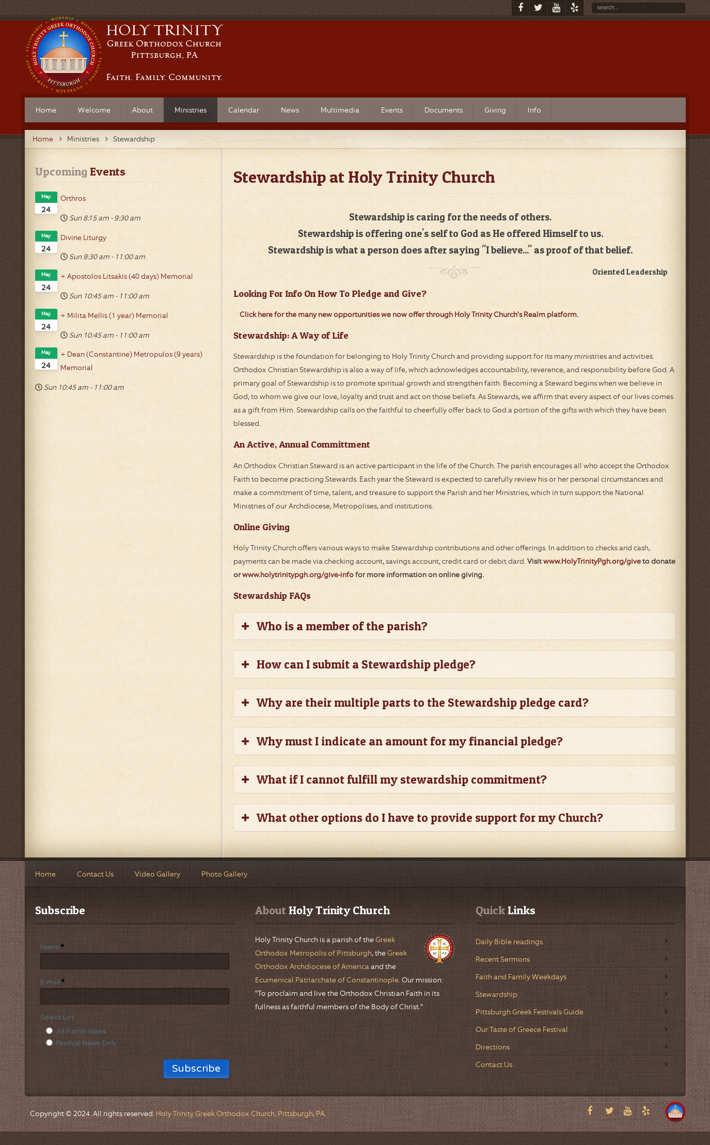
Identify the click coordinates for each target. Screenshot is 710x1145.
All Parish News (81, 1031)
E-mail (50, 982)
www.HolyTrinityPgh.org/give (592, 561)
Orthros (73, 198)
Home (43, 139)
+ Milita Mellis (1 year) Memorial (114, 315)
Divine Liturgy (83, 237)
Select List (57, 1017)
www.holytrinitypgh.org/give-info (298, 574)
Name (49, 947)
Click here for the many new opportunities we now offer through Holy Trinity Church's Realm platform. (409, 314)
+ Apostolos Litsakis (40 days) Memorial (126, 276)
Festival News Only (86, 1043)
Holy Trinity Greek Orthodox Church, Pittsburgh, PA (240, 1113)
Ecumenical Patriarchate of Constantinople (327, 979)
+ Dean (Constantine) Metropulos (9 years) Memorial (131, 360)
